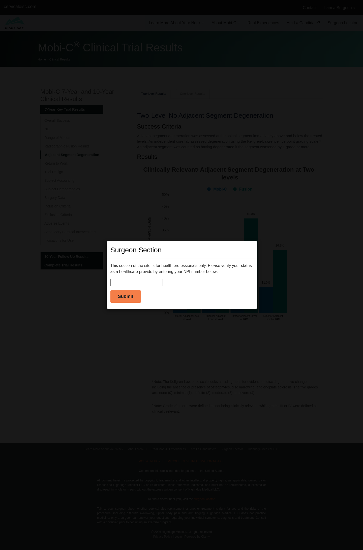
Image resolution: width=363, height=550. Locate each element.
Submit (125, 296)
